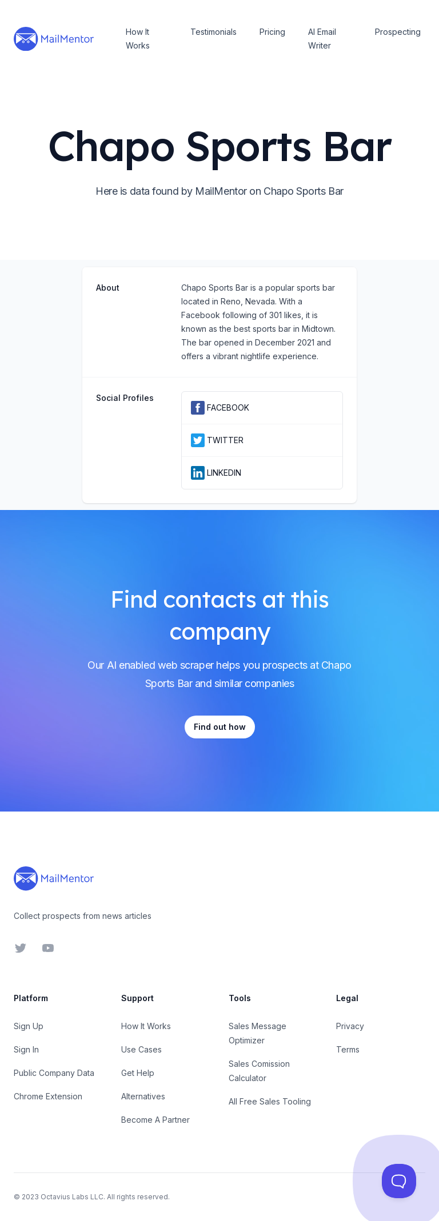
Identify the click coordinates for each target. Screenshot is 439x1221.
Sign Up (28, 1026)
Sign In (26, 1049)
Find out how (220, 727)
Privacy (350, 1026)
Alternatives (143, 1096)
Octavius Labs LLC (72, 1196)
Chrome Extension (48, 1096)
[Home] (54, 39)
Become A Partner (155, 1119)
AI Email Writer (322, 38)
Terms (348, 1049)
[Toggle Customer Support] (399, 1181)
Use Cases (141, 1049)
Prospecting (398, 32)
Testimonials (213, 32)
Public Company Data (54, 1073)
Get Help (137, 1073)
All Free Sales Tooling (270, 1101)
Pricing (272, 32)
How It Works (138, 38)
